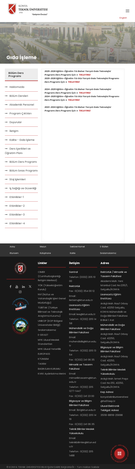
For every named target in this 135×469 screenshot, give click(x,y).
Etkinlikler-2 (17, 206)
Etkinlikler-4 (17, 223)
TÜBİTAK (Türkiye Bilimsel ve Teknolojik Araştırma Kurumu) (50, 311)
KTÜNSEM (43, 359)
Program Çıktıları (20, 113)
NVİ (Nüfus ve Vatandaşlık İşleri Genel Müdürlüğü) (52, 298)
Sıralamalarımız (108, 253)
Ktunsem (14, 253)
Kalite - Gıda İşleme (21, 140)
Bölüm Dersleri (18, 96)
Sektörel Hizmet (77, 246)
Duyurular (15, 122)
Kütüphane (45, 253)
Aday (12, 246)
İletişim (13, 131)
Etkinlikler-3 (17, 214)
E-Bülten (104, 246)
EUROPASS (44, 353)
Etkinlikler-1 (16, 197)
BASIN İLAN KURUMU (49, 368)
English (123, 17)
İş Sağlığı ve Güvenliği (22, 188)
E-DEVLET (43, 334)
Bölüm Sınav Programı (23, 170)
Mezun (43, 246)
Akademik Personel (21, 105)
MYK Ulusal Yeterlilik (49, 349)
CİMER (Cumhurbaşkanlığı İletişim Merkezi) (49, 276)
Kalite (72, 253)
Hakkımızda (16, 87)
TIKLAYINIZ (85, 74)
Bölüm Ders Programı (23, 162)
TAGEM (42, 363)
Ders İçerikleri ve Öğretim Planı (18, 151)
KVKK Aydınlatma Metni (52, 373)
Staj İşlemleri (17, 179)
